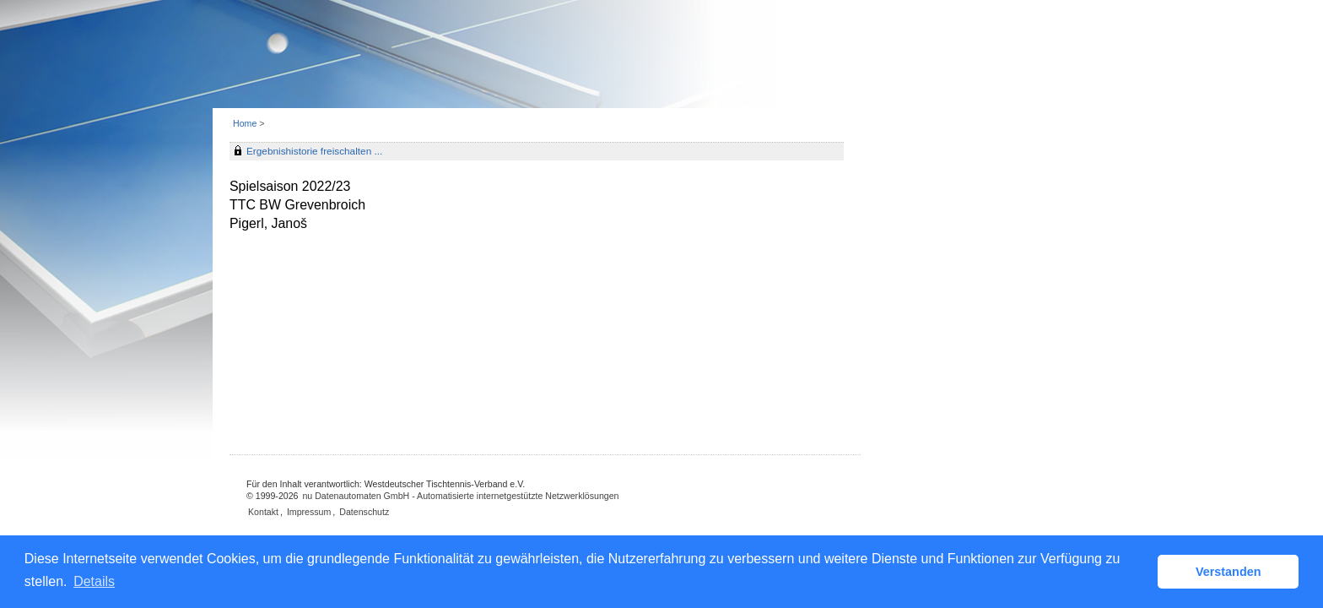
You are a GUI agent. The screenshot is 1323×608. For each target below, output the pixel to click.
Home (244, 123)
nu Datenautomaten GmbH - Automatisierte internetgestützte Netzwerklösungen (460, 496)
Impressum (309, 512)
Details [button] (94, 581)
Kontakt (263, 512)
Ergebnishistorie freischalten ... (314, 151)
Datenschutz (364, 512)
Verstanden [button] (1228, 571)
